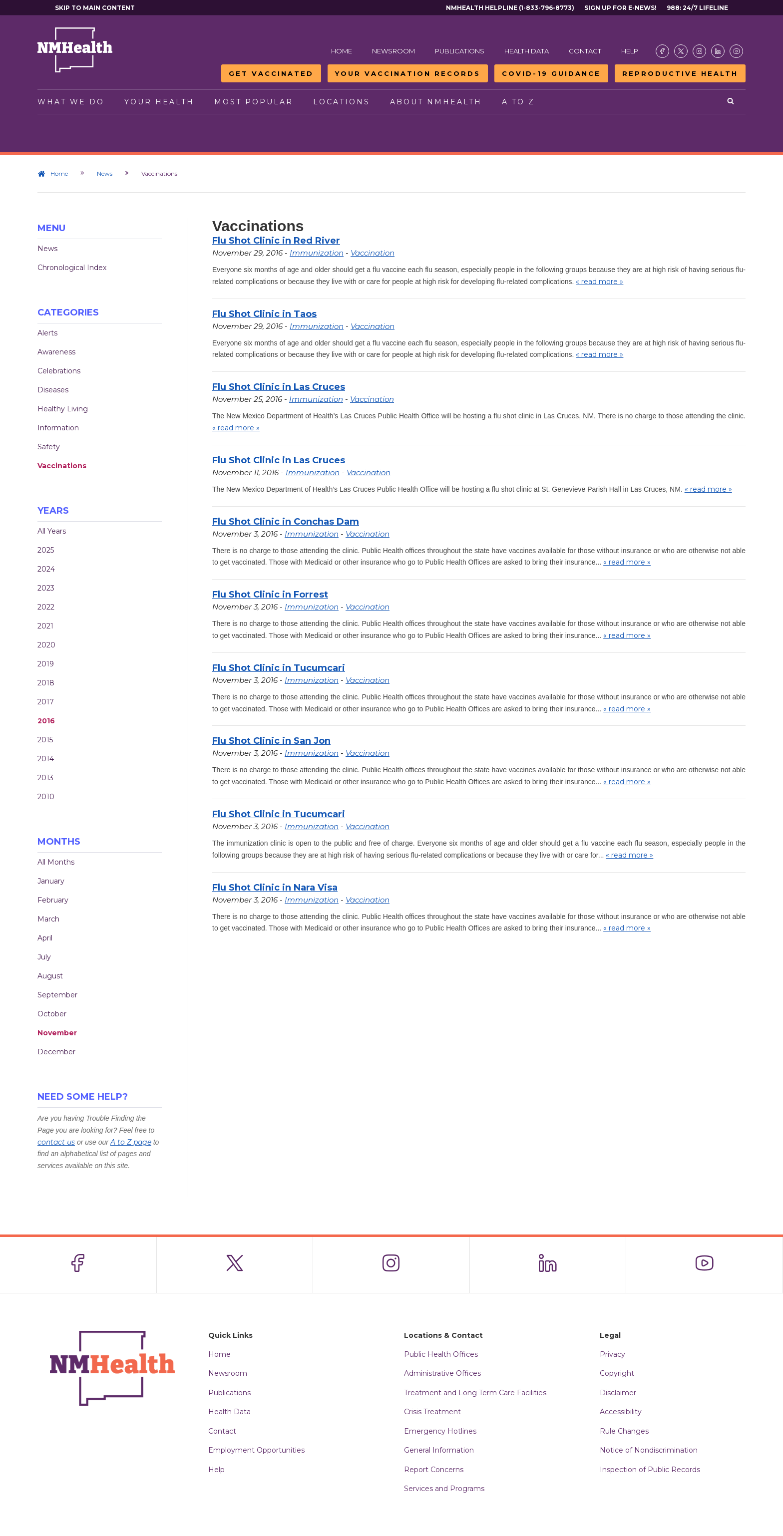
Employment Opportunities (256, 1450)
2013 (45, 777)
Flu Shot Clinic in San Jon (271, 740)
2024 (46, 569)
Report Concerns (433, 1469)
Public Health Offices (441, 1354)
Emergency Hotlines (440, 1431)
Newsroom (393, 51)
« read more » (599, 281)
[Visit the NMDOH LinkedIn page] (718, 51)
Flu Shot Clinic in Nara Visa (275, 887)
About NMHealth (436, 101)
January (50, 881)
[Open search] (731, 102)
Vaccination (372, 253)
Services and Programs (444, 1488)
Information (58, 427)
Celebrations (58, 370)
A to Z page (130, 1142)
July (44, 956)
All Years (51, 531)
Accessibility (621, 1411)
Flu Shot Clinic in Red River (276, 240)
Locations (341, 101)
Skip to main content (95, 7)
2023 (45, 588)
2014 (45, 758)
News (104, 173)
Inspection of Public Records (650, 1469)
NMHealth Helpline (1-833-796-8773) (510, 7)
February (52, 900)
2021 (45, 625)
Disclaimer (618, 1392)
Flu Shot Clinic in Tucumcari (278, 667)
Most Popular (253, 101)
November (57, 1032)
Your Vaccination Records (407, 73)
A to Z (518, 101)
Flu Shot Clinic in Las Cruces (278, 386)
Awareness (56, 351)
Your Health (159, 101)
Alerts (47, 332)
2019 (45, 663)
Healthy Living (62, 408)
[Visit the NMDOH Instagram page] (699, 51)
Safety (48, 446)
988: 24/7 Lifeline (697, 7)
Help (629, 51)
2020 (46, 644)
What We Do (70, 101)
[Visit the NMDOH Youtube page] (736, 51)
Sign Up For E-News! (620, 7)
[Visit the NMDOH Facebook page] (662, 51)
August (50, 975)
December (56, 1051)
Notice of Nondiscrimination (649, 1450)
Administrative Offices (442, 1373)
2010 (45, 796)
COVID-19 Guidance (551, 73)
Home (341, 51)
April (44, 937)
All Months (55, 862)
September (57, 994)
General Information (439, 1450)
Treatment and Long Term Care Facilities (475, 1392)
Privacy (612, 1354)
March (48, 919)
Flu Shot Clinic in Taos (264, 313)
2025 (45, 550)
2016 (46, 720)
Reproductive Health (680, 73)
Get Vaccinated (271, 73)
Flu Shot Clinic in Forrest (270, 594)
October (51, 1013)
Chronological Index (71, 267)
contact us (56, 1142)
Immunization (317, 253)
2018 (45, 682)
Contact (585, 51)
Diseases (52, 389)
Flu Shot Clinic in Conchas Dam (285, 521)
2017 (45, 701)
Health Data (526, 51)
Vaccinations (61, 465)
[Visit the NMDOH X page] (681, 51)
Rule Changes (624, 1431)
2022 (45, 607)
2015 (45, 739)
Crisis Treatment (432, 1411)
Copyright (617, 1373)
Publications (459, 51)
